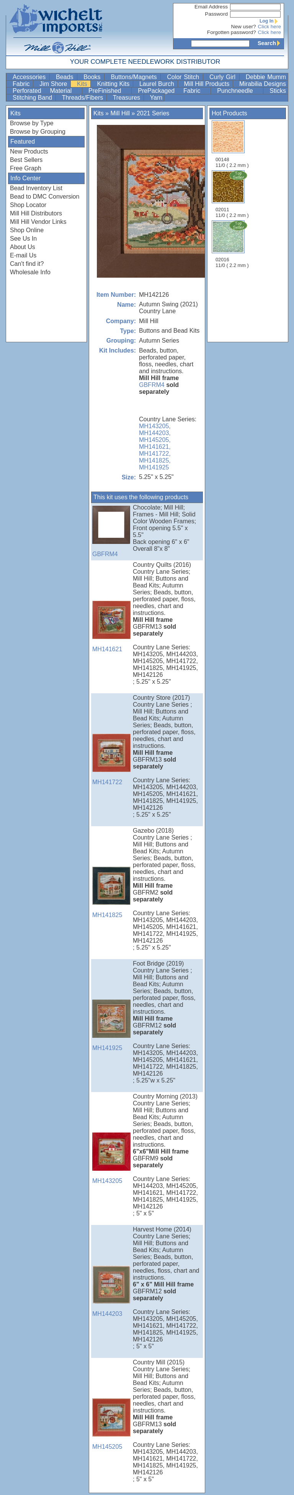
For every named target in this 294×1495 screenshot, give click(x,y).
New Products (29, 151)
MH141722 (111, 759)
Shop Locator (28, 205)
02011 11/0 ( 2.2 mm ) (233, 194)
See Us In (23, 238)
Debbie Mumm (266, 77)
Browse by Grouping (37, 131)
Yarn (156, 97)
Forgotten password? (231, 32)
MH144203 (111, 1291)
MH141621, (155, 446)
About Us (22, 247)
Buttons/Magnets (135, 77)
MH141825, (155, 460)
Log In (270, 21)
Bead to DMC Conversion (44, 196)
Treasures (127, 97)
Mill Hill (120, 113)
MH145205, (155, 440)
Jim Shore (54, 84)
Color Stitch (184, 77)
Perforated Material (46, 90)
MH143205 (111, 1158)
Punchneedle (239, 90)
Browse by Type (32, 123)
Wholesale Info (30, 272)
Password (216, 14)
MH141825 (111, 892)
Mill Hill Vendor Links (38, 221)
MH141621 (111, 626)
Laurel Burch (157, 84)
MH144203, (155, 433)
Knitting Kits (114, 84)
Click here (269, 26)
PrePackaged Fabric (173, 90)
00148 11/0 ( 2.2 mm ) (232, 144)
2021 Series (153, 113)
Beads (65, 77)
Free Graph (25, 168)
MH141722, (155, 453)
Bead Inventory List (36, 188)
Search (271, 43)
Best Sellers (26, 160)
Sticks (278, 90)
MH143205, (155, 426)
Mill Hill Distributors (36, 213)
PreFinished (109, 90)
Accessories (30, 77)
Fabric (22, 84)
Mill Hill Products (207, 84)
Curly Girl (223, 77)
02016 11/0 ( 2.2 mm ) (233, 244)
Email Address (211, 7)
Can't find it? (27, 263)
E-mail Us (23, 255)
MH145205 (111, 1424)
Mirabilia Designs (262, 84)
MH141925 (154, 467)
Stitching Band (33, 97)
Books (93, 77)
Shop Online (27, 230)
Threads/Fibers (83, 97)
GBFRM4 (152, 385)
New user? (243, 26)
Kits (83, 84)
